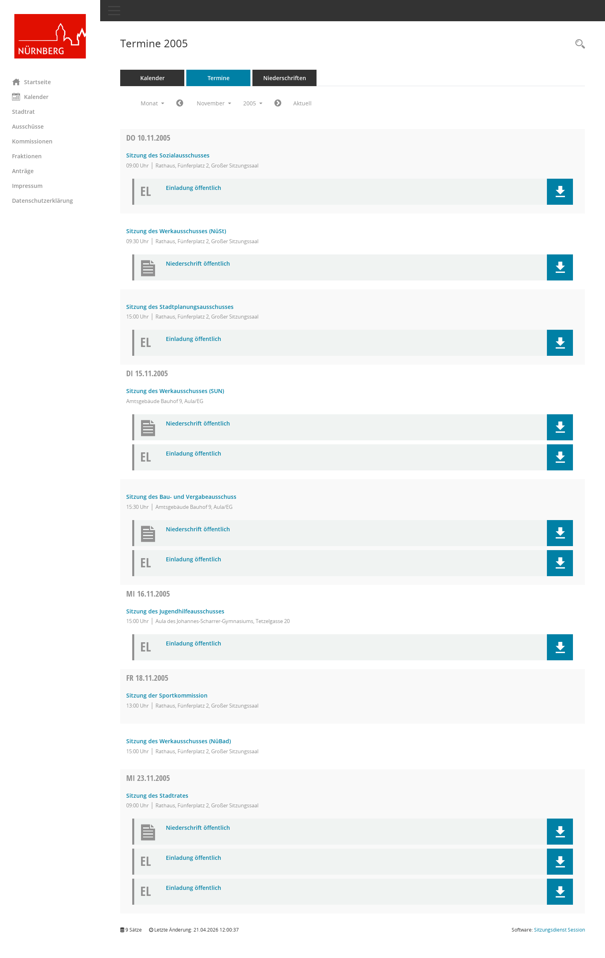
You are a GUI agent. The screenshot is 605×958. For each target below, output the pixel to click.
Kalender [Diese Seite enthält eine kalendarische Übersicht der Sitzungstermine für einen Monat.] (30, 97)
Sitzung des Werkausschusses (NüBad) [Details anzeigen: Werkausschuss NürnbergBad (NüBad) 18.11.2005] (178, 741)
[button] (560, 192)
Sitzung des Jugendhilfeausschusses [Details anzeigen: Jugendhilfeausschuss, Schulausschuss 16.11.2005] (175, 611)
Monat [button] (152, 103)
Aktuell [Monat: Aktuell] (302, 103)
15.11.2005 (147, 373)
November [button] (214, 103)
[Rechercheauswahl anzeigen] (578, 44)
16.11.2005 (148, 593)
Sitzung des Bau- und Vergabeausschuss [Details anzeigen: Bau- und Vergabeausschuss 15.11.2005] (181, 496)
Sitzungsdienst (559, 929)
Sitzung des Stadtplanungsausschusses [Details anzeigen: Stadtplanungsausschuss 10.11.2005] (180, 307)
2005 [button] (252, 103)
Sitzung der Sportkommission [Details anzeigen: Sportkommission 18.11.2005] (167, 695)
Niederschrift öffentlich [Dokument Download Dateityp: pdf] (198, 263)
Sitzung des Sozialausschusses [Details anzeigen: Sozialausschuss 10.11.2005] (168, 155)
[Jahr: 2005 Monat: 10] (179, 103)
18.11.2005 (147, 677)
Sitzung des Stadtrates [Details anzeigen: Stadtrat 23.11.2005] (157, 795)
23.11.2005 (148, 777)
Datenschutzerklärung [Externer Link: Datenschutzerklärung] (42, 200)
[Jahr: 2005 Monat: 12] (277, 103)
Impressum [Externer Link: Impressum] (27, 186)
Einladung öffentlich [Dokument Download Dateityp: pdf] (193, 188)
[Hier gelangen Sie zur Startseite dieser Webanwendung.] (50, 36)
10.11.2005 (148, 137)
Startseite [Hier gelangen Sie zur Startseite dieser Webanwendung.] (31, 82)
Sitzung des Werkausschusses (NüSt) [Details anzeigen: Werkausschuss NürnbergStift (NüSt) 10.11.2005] (176, 231)
